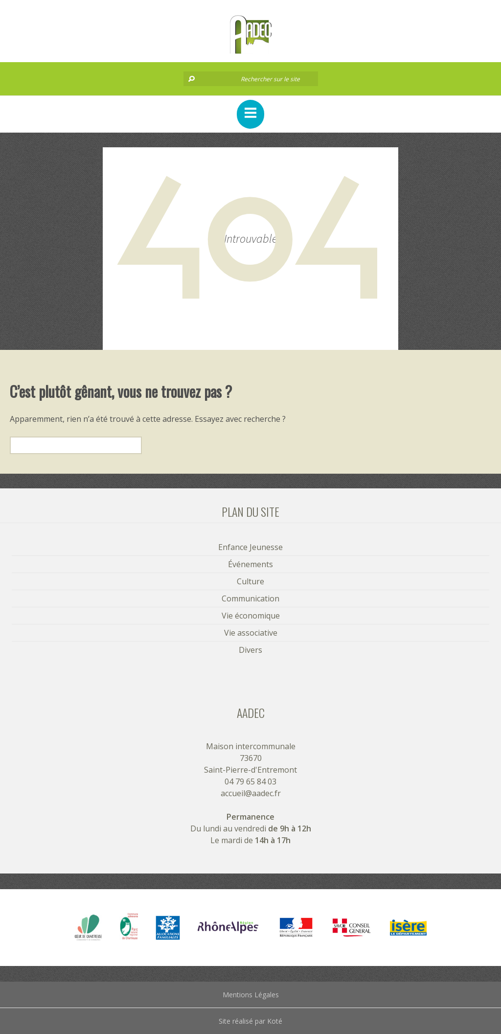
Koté (274, 1021)
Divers (250, 649)
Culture (250, 581)
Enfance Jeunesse (250, 547)
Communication (250, 598)
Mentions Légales (251, 994)
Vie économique (251, 615)
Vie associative (250, 632)
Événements (250, 564)
